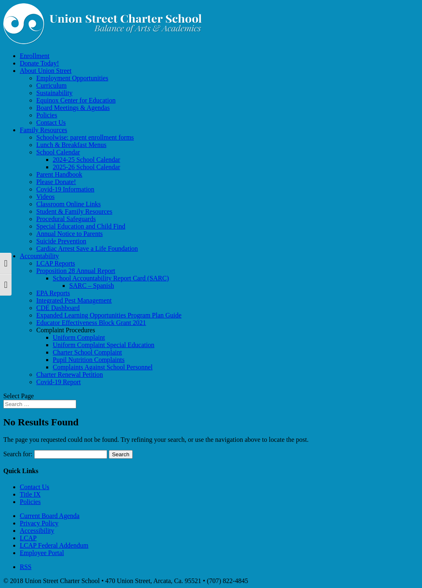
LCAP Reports (55, 263)
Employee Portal (42, 552)
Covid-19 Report (58, 381)
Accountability (39, 255)
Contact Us (51, 122)
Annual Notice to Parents (69, 233)
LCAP (28, 537)
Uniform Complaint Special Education (104, 344)
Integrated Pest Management (74, 300)
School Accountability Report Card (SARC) (111, 278)
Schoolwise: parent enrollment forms (85, 137)
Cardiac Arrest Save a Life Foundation (87, 248)
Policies (46, 115)
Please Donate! (56, 181)
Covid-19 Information (65, 189)
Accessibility (37, 530)
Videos (45, 196)
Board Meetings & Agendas (73, 107)
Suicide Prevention (61, 241)
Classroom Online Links (68, 204)
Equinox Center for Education (75, 100)
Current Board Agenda (50, 515)
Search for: (18, 453)
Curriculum (51, 85)
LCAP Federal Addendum (54, 545)
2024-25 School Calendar (86, 159)
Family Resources (43, 129)
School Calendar (58, 152)
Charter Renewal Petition (69, 374)
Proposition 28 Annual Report (75, 270)
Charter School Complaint (87, 352)
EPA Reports (53, 292)
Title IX (30, 494)
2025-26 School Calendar (86, 166)
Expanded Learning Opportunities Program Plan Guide (108, 315)
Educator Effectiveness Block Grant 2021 (91, 322)
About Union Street (45, 70)
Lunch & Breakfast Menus (71, 144)
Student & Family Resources (74, 211)
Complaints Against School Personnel (102, 367)
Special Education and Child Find (80, 226)
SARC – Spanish (91, 285)
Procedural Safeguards (66, 218)
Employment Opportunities (72, 78)
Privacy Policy (39, 523)
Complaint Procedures (65, 330)
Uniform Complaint (79, 337)
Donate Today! (39, 63)
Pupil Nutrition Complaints (88, 359)
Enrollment (34, 55)
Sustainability (54, 92)
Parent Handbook (59, 174)
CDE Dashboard (58, 307)
